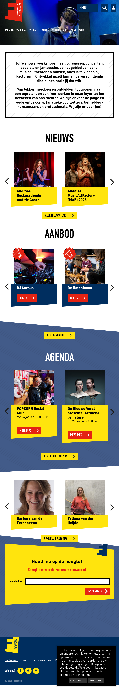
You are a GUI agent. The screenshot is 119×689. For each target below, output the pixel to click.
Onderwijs (78, 30)
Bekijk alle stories (56, 539)
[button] (7, 181)
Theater (35, 30)
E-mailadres (15, 581)
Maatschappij (60, 30)
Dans (46, 30)
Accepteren (77, 680)
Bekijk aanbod (55, 335)
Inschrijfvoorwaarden (36, 660)
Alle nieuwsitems (55, 215)
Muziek (10, 30)
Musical (22, 30)
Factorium (11, 660)
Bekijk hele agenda (55, 456)
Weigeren (96, 680)
